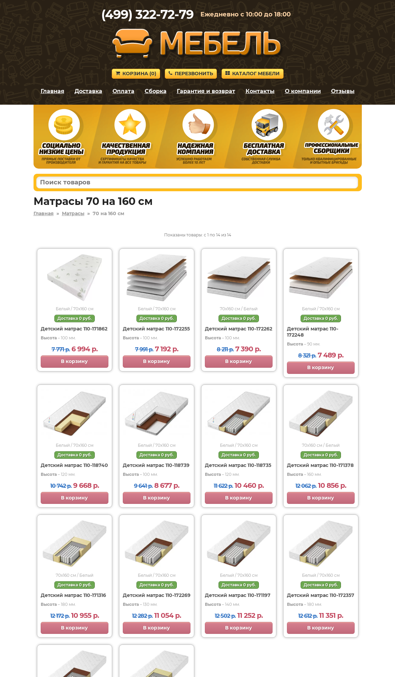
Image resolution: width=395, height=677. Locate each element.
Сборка (156, 91)
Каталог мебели (252, 73)
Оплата (123, 91)
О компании (303, 91)
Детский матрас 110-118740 (74, 465)
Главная (52, 91)
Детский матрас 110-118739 (156, 465)
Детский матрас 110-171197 (238, 595)
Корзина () (136, 73)
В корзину (74, 361)
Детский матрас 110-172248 (312, 332)
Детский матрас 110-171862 (74, 329)
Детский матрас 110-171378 (320, 465)
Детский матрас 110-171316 (73, 595)
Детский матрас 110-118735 (238, 465)
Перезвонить (191, 73)
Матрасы (73, 213)
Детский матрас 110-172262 (238, 329)
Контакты (260, 91)
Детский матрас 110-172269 (156, 595)
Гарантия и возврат (206, 91)
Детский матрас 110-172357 (320, 595)
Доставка (88, 91)
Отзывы (343, 91)
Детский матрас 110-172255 (156, 329)
